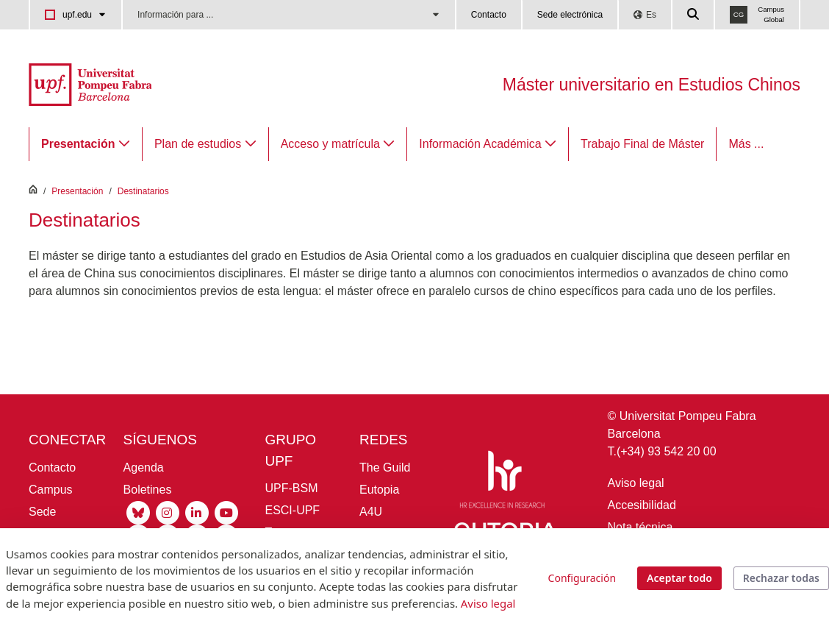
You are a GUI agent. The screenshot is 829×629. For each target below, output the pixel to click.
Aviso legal (636, 483)
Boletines (147, 489)
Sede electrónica (570, 15)
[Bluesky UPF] (138, 511)
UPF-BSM (291, 488)
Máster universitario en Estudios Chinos (651, 84)
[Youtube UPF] (226, 511)
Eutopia (379, 489)
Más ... (746, 144)
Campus (51, 489)
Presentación (77, 191)
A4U (370, 511)
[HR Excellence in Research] (502, 482)
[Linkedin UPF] (197, 511)
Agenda (143, 467)
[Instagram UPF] (167, 511)
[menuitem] (85, 144)
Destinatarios (143, 191)
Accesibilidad (642, 505)
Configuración (582, 578)
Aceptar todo (679, 578)
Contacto (488, 15)
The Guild (384, 467)
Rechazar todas (781, 578)
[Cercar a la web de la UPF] (693, 14)
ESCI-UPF (292, 510)
